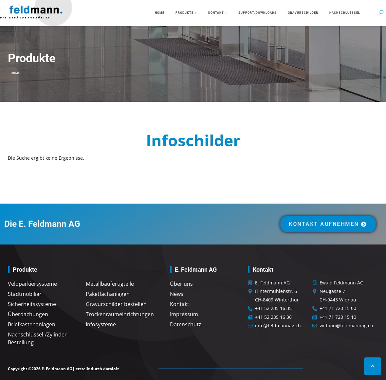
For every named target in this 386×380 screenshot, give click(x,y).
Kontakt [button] (218, 13)
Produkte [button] (186, 13)
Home (159, 12)
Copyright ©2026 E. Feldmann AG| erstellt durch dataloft (63, 368)
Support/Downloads (257, 12)
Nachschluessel (344, 12)
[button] (381, 12)
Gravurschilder (303, 12)
